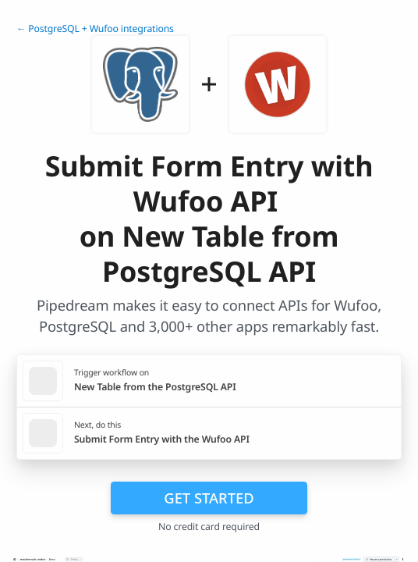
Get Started (208, 497)
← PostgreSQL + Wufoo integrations (95, 28)
